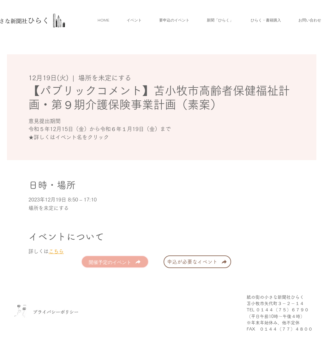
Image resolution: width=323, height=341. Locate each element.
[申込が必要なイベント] (197, 261)
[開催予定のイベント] (115, 261)
